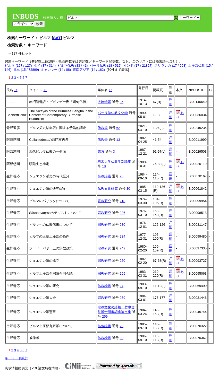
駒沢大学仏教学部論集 (114, 161)
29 (121, 326)
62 (118, 128)
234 (122, 236)
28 (121, 176)
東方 (101, 151)
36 (121, 102)
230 (122, 224)
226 (122, 213)
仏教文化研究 (108, 188)
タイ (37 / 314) (45, 65)
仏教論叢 (104, 176)
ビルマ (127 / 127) (18, 65)
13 (118, 140)
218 (122, 201)
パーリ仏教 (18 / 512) (106, 65)
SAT (57, 38)
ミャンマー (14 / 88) (56, 70)
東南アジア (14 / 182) (89, 70)
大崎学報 (104, 102)
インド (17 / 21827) (138, 65)
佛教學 (103, 128)
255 (122, 273)
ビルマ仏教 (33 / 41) (72, 65)
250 (122, 261)
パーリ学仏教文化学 (113, 113)
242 (122, 248)
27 (121, 286)
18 (104, 166)
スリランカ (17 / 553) (170, 65)
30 (128, 188)
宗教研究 (104, 201)
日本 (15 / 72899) (26, 70)
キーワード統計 (16, 358)
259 (122, 298)
